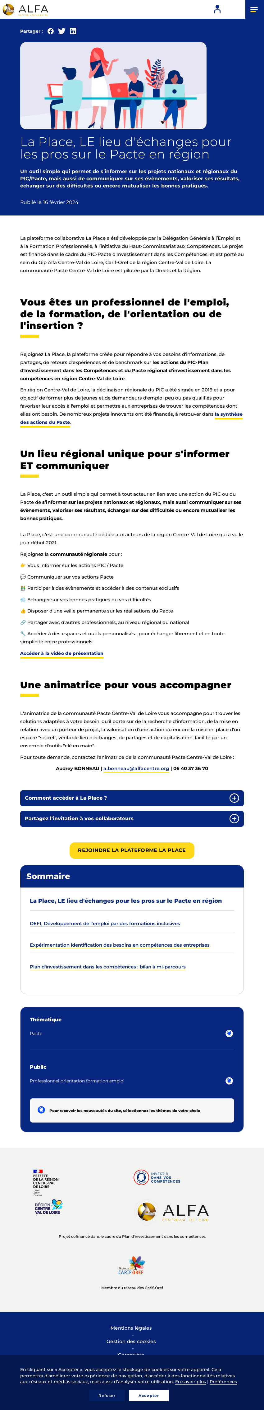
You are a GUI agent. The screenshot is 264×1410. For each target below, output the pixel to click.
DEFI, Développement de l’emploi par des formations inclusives (105, 923)
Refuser (106, 1395)
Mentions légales (131, 1328)
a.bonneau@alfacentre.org (136, 768)
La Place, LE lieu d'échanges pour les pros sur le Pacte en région (126, 900)
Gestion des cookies (131, 1341)
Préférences (223, 1381)
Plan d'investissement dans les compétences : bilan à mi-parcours (108, 967)
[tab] (132, 798)
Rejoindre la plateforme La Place (132, 850)
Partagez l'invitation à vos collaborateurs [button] (79, 818)
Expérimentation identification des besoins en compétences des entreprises (120, 945)
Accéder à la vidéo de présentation (62, 653)
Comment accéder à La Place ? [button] (66, 798)
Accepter (149, 1395)
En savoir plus (190, 1381)
